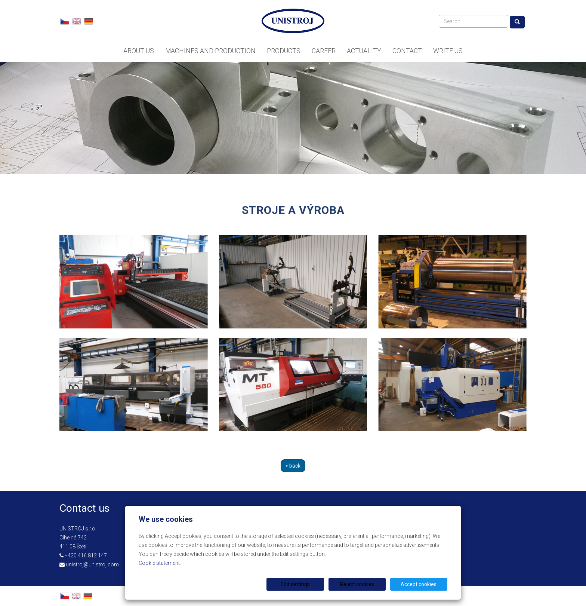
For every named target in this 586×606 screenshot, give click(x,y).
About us (138, 51)
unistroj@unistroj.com (92, 564)
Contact (407, 51)
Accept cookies (419, 584)
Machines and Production (210, 51)
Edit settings (295, 584)
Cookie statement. (160, 563)
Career (324, 51)
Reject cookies (357, 584)
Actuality (364, 51)
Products (283, 51)
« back (293, 466)
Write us (448, 51)
